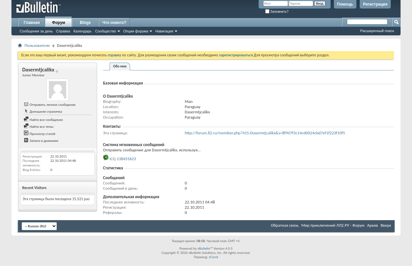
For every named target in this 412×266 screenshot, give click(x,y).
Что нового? (114, 22)
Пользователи (37, 45)
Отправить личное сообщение (50, 105)
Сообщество (105, 31)
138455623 (126, 158)
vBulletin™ (205, 248)
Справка (63, 31)
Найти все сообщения (43, 120)
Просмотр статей (39, 134)
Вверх (386, 225)
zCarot (213, 257)
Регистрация (375, 4)
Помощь (345, 4)
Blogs (85, 22)
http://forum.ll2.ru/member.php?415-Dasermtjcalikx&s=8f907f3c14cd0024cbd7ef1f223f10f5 (265, 132)
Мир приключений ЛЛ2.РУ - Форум (332, 225)
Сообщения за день (36, 31)
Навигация (164, 31)
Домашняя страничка (43, 111)
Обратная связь (285, 225)
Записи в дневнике (41, 141)
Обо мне (120, 66)
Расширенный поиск (377, 31)
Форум (58, 22)
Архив (372, 225)
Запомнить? (277, 11)
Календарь (82, 31)
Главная (32, 22)
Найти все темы (38, 126)
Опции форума (135, 31)
